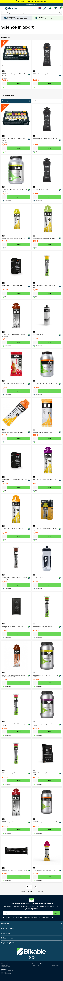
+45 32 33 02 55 (4, 965)
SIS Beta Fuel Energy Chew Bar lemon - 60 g (14, 870)
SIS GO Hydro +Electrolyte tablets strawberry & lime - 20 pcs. (42, 626)
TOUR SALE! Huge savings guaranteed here (32, 1)
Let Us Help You (7, 923)
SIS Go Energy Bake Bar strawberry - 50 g (13, 383)
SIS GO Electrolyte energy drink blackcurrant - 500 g (45, 724)
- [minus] (33, 148)
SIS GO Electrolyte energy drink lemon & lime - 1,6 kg (14, 190)
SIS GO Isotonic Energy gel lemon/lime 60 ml (14, 238)
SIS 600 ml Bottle (38, 577)
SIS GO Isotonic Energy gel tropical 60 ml (13, 528)
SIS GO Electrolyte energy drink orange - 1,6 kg (45, 384)
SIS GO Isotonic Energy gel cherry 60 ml (44, 870)
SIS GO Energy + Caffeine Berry (11, 821)
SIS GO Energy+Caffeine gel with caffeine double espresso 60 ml (13, 675)
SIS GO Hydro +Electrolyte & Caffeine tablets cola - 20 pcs (14, 578)
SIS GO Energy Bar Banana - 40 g (42, 432)
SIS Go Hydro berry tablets (9, 773)
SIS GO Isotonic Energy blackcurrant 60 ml (45, 479)
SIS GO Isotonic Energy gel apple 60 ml (44, 238)
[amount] (4, 83)
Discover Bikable (7, 928)
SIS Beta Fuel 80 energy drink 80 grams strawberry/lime (13, 626)
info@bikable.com (5, 966)
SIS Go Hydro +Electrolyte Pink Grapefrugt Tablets (14, 724)
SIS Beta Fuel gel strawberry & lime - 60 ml (45, 138)
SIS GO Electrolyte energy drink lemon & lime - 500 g (45, 675)
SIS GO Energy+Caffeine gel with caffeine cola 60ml (13, 335)
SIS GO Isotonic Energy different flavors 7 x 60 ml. (14, 74)
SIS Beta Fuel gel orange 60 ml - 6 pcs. (12, 285)
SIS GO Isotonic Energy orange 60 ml (12, 432)
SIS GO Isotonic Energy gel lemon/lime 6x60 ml (45, 529)
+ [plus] (36, 148)
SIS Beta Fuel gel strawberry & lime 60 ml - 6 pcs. (14, 480)
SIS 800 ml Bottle (38, 334)
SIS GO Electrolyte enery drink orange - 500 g (45, 822)
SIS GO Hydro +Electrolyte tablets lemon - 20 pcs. (45, 286)
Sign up (57, 913)
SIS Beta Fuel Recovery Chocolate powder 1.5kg (44, 773)
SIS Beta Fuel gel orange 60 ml (41, 73)
